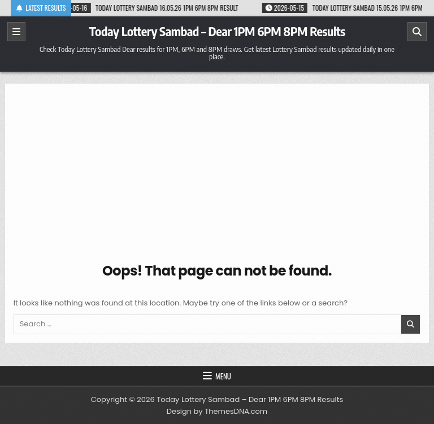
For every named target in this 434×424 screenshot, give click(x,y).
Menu (223, 376)
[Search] (417, 31)
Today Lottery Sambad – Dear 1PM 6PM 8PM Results (217, 31)
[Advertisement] (217, 177)
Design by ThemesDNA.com (217, 411)
